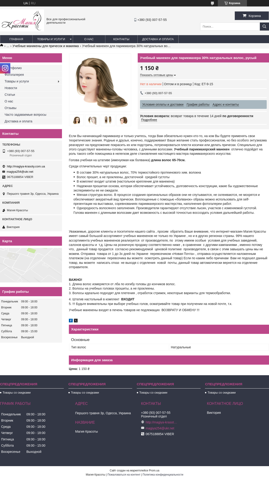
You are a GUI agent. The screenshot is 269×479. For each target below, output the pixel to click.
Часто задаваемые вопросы (25, 114)
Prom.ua (154, 470)
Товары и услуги (51, 39)
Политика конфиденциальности (163, 474)
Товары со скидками (17, 392)
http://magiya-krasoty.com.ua (26, 166)
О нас (89, 39)
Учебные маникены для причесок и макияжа (46, 46)
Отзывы (10, 108)
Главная (16, 39)
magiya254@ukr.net (20, 171)
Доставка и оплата (158, 39)
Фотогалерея (14, 74)
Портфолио (13, 68)
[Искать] (264, 27)
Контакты (121, 39)
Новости (11, 88)
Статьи (10, 94)
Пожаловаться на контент (123, 474)
